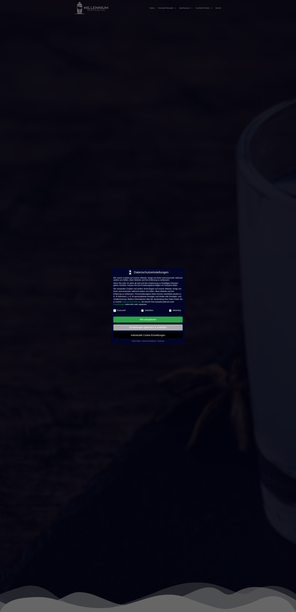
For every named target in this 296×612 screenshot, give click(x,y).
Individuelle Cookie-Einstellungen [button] (148, 335)
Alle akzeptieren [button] (148, 319)
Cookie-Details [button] (136, 341)
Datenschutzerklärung (131, 301)
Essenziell (119, 310)
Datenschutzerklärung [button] (149, 341)
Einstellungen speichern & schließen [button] (148, 327)
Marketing (175, 310)
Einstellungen (119, 304)
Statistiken (147, 310)
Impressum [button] (161, 341)
